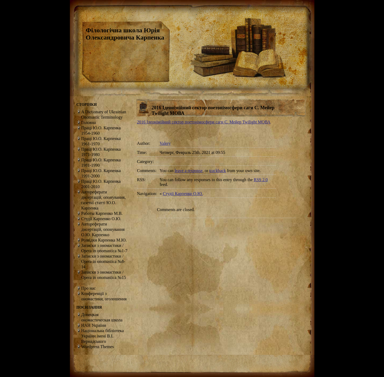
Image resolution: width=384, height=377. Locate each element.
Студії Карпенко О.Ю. (183, 193)
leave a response (189, 170)
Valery (165, 143)
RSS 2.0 (261, 179)
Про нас (88, 288)
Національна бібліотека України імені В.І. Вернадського (102, 336)
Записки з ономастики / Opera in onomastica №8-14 (103, 261)
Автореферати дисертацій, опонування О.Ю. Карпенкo (103, 229)
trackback (217, 170)
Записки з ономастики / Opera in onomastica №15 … (103, 277)
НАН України (93, 325)
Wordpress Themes (97, 346)
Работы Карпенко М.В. (102, 213)
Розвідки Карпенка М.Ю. (104, 240)
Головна (88, 122)
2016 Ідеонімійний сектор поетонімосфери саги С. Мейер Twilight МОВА (204, 122)
